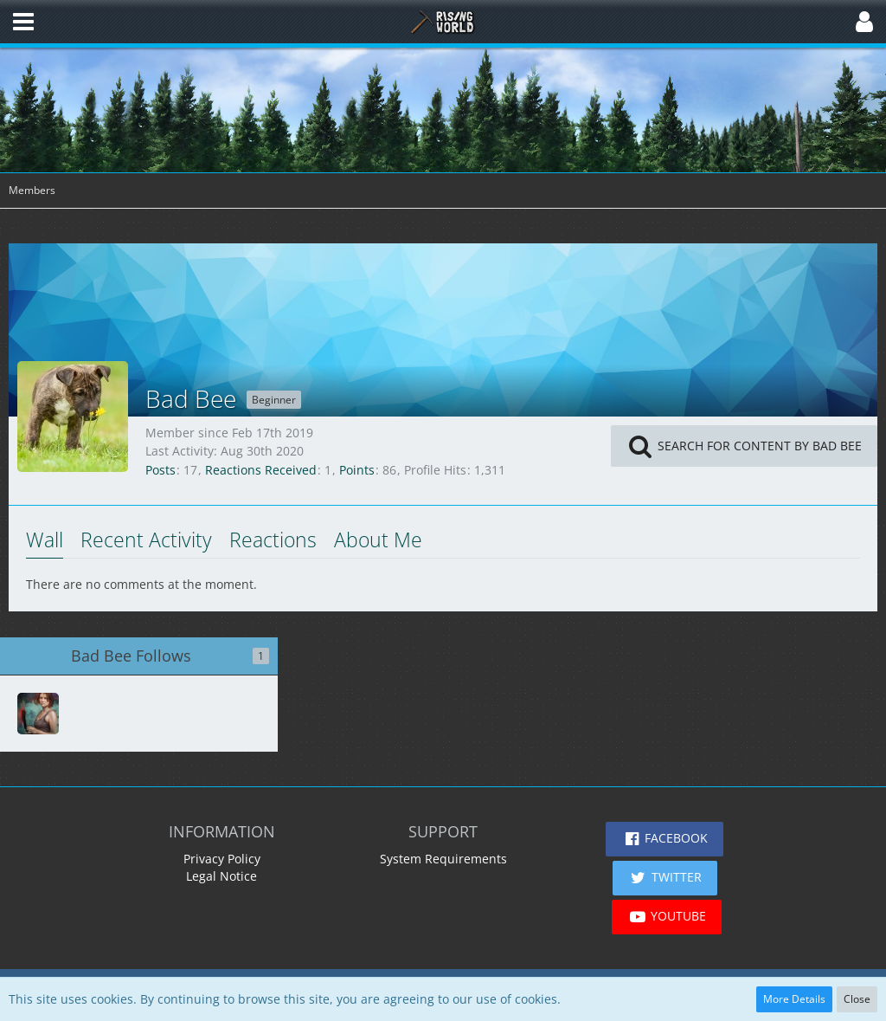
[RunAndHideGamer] (38, 713)
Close (857, 999)
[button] (23, 22)
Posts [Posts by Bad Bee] (160, 470)
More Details (794, 999)
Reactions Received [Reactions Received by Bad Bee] (261, 470)
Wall (44, 539)
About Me (378, 539)
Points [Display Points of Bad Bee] (357, 470)
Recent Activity (146, 539)
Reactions (273, 539)
